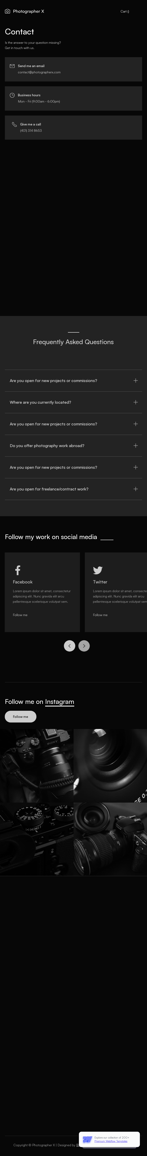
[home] (24, 11)
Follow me (19, 717)
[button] (125, 11)
